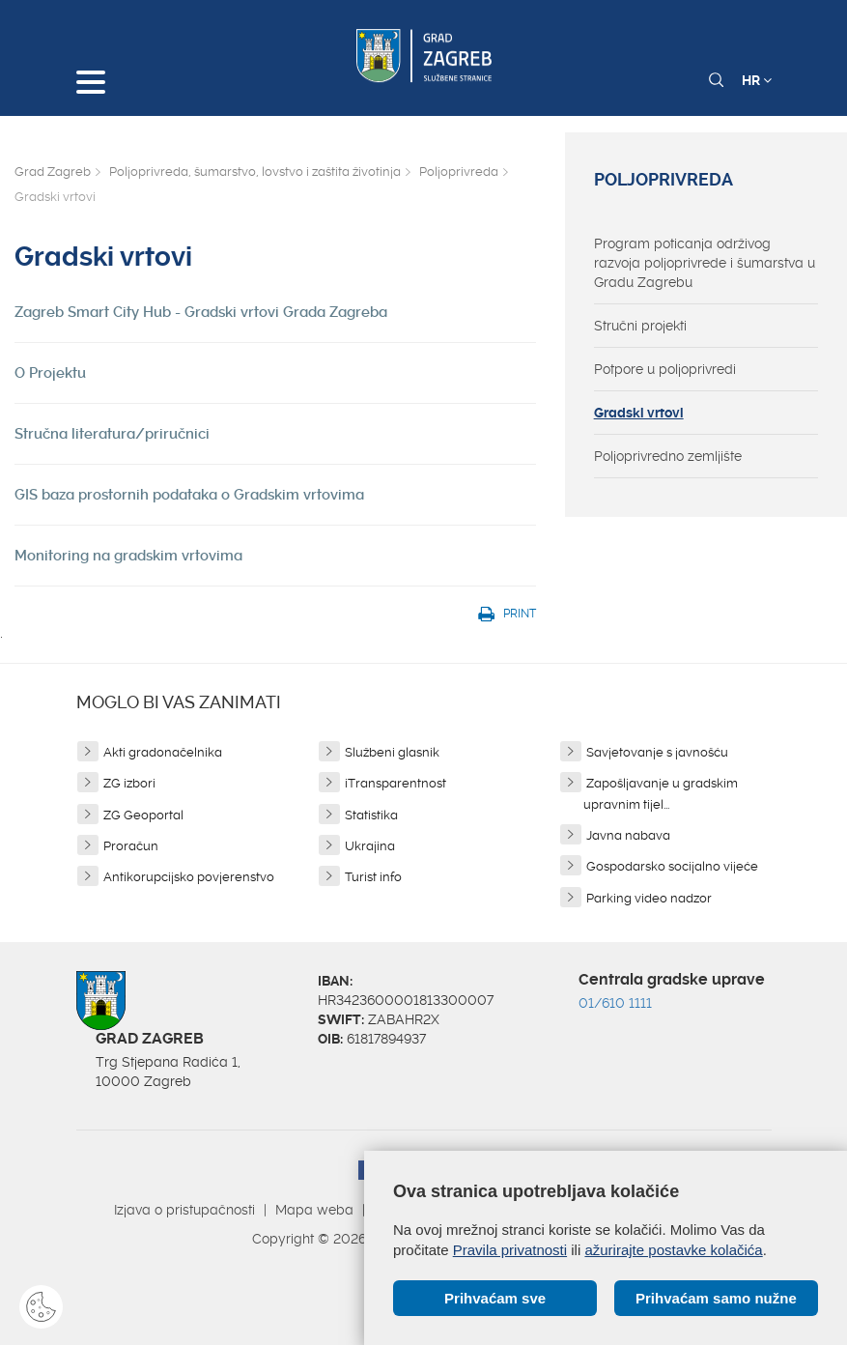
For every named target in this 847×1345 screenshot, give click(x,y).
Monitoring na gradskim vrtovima (128, 555)
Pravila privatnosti (510, 1250)
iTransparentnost (395, 783)
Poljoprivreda (458, 171)
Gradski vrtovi (639, 412)
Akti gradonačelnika (162, 752)
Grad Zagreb (52, 171)
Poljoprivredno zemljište (668, 456)
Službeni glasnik (392, 752)
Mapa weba (314, 1209)
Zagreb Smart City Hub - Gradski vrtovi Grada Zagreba (200, 312)
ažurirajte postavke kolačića (673, 1250)
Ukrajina (370, 846)
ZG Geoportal (143, 815)
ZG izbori (129, 783)
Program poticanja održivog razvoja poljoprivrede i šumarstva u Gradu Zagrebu (704, 263)
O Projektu (50, 373)
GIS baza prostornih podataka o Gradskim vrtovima (189, 494)
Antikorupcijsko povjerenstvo (188, 877)
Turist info (373, 877)
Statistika (371, 815)
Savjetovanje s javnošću (657, 752)
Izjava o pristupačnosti (184, 1209)
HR (757, 80)
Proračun (130, 846)
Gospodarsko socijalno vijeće (672, 866)
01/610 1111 (615, 1003)
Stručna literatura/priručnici (112, 434)
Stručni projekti (640, 325)
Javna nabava (628, 835)
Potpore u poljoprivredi (665, 369)
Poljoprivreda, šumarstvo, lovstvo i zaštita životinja (255, 171)
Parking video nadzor (649, 898)
